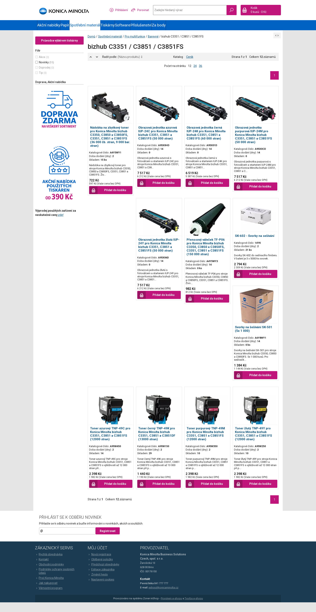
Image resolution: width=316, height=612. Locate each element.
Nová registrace (100, 563)
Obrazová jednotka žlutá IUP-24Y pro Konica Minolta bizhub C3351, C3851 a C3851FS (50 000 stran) (159, 249)
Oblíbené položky (101, 568)
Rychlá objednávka (50, 563)
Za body (159, 25)
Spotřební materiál (85, 25)
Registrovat (109, 540)
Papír (64, 25)
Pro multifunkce (139, 40)
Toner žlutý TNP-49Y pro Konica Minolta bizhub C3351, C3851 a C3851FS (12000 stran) (251, 439)
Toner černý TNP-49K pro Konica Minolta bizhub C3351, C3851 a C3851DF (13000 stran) (158, 439)
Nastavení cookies (102, 589)
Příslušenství (141, 25)
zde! (64, 218)
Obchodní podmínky (51, 574)
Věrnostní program (50, 597)
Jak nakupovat (48, 592)
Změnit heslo (99, 584)
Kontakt (44, 568)
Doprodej (48, 71)
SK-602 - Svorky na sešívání (252, 238)
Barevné (157, 40)
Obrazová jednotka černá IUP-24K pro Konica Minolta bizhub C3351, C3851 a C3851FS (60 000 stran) (206, 137)
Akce (46, 60)
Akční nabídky (48, 25)
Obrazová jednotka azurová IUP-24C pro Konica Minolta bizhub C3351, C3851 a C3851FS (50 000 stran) (160, 137)
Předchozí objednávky (104, 574)
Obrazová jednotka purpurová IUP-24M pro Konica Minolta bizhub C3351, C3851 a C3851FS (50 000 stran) (251, 139)
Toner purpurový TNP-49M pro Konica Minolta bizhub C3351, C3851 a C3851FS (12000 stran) (206, 439)
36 (200, 69)
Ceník (189, 60)
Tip (45, 76)
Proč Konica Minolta (51, 587)
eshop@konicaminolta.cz (164, 596)
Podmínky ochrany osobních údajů (56, 580)
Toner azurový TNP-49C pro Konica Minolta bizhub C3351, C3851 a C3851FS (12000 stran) (112, 439)
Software (122, 25)
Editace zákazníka (102, 579)
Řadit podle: (125, 60)
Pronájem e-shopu (171, 608)
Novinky (48, 66)
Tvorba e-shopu (194, 608)
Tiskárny (107, 25)
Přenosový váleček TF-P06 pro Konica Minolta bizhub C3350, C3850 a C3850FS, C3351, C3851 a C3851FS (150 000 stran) (206, 251)
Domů (95, 40)
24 (195, 69)
